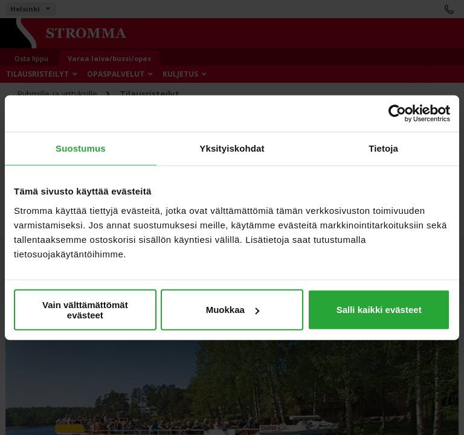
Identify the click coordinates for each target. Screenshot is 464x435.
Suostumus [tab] (81, 148)
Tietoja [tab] (383, 148)
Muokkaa (232, 309)
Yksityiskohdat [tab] (231, 148)
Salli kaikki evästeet (379, 309)
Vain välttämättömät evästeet (85, 309)
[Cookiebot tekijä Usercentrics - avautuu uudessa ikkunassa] (397, 114)
